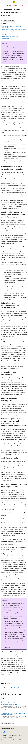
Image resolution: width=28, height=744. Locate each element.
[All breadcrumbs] (2, 5)
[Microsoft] (14, 2)
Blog (20, 735)
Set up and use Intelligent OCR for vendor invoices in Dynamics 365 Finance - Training (13, 703)
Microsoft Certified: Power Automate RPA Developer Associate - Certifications (13, 714)
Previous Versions (13, 735)
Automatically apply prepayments (10, 36)
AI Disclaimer (4, 735)
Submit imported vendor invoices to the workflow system (13, 33)
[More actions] (25, 5)
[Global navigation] (1, 2)
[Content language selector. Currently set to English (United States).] (8, 728)
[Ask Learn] (22, 5)
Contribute (3, 737)
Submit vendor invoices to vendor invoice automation (11, 27)
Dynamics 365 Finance (10, 5)
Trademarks (3, 742)
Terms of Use (19, 739)
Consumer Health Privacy (7, 739)
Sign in (25, 2)
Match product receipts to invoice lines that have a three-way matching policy (14, 30)
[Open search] (21, 2)
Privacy (9, 737)
